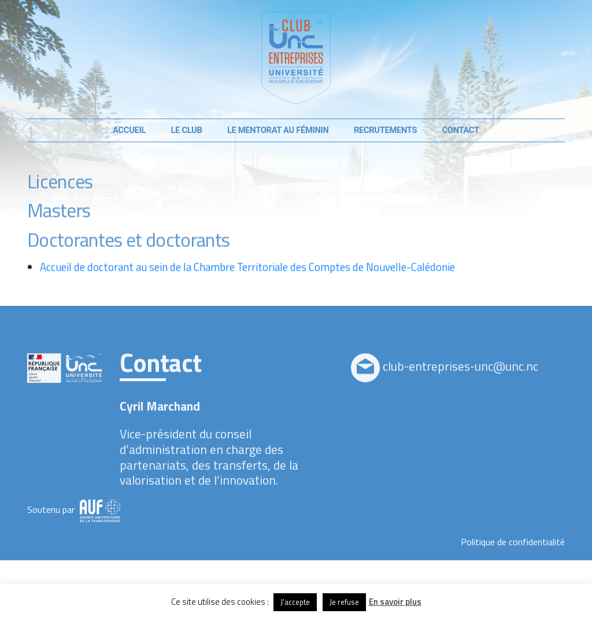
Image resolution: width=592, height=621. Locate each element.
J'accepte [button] (295, 602)
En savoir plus (395, 601)
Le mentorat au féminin (278, 130)
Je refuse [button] (344, 602)
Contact (460, 130)
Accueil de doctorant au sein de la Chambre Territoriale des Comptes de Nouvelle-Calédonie (247, 281)
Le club (186, 130)
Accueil (129, 130)
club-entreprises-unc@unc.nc (460, 381)
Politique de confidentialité (513, 542)
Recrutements (385, 130)
